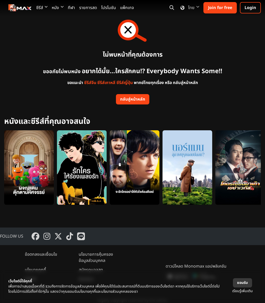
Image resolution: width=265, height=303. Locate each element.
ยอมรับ (242, 282)
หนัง (58, 8)
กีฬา (71, 8)
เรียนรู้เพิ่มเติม (242, 291)
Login (250, 8)
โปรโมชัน (108, 8)
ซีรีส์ (42, 8)
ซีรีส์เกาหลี (106, 83)
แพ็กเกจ (127, 8)
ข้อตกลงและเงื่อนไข (41, 254)
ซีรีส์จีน (90, 83)
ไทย (188, 8)
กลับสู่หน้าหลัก (132, 99)
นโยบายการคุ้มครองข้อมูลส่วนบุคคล (96, 257)
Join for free (220, 8)
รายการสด (88, 8)
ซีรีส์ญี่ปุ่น (124, 83)
